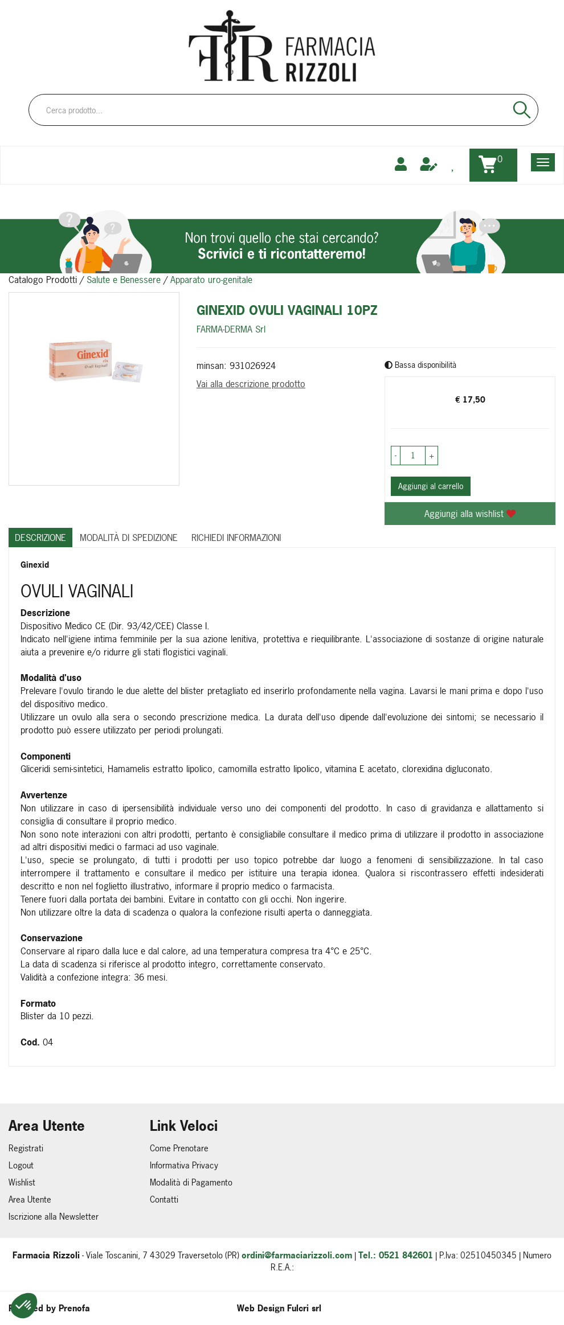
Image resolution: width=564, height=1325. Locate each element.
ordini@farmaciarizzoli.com (297, 1255)
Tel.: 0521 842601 (395, 1255)
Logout (21, 1165)
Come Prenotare (179, 1148)
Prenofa (74, 1308)
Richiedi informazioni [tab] (236, 537)
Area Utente (30, 1199)
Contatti (164, 1199)
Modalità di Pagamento (191, 1182)
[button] (24, 1305)
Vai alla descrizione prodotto (251, 384)
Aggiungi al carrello (430, 486)
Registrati (26, 1148)
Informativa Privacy (184, 1165)
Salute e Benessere (124, 279)
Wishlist (22, 1182)
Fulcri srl (304, 1308)
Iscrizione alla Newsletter (54, 1217)
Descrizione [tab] (40, 537)
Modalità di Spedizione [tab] (129, 537)
